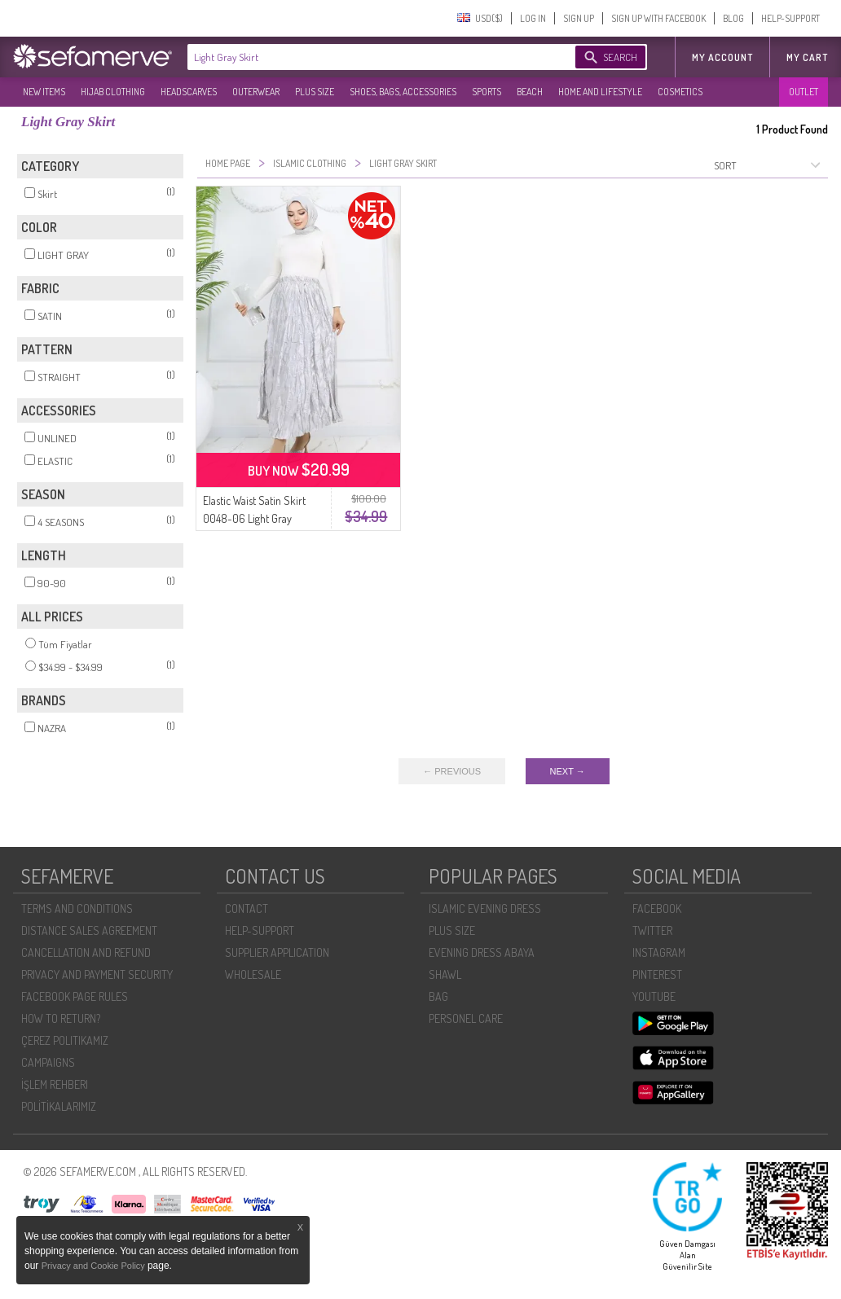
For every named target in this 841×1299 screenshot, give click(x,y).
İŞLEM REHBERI (54, 1084)
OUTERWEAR (256, 92)
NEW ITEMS (44, 92)
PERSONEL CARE (466, 1018)
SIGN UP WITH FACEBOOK (658, 18)
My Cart (807, 57)
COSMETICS (680, 92)
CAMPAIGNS (48, 1062)
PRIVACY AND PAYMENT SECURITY (97, 974)
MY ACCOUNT (722, 57)
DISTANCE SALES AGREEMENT (89, 930)
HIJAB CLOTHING (113, 92)
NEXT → (567, 771)
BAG (438, 996)
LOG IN (533, 18)
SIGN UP (578, 18)
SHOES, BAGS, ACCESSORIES (403, 92)
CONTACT (246, 908)
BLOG (733, 18)
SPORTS (486, 92)
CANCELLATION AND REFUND (86, 952)
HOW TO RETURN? (60, 1018)
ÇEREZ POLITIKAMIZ (64, 1040)
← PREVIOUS (452, 771)
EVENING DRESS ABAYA (482, 952)
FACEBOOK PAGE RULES (74, 996)
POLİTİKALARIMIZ (58, 1106)
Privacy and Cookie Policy (95, 1265)
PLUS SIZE (314, 92)
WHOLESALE (253, 974)
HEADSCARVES (189, 92)
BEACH (530, 92)
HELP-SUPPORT (790, 18)
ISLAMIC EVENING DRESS (485, 908)
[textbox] (365, 57)
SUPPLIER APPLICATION (277, 952)
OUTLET (803, 92)
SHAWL (445, 974)
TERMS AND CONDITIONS (77, 908)
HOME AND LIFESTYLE (600, 92)
